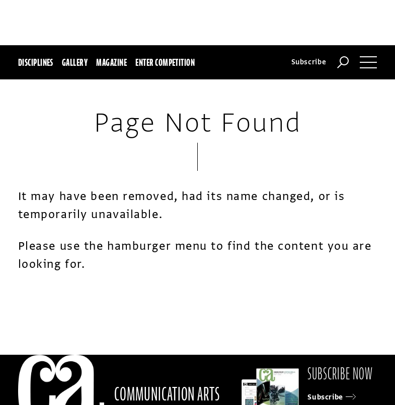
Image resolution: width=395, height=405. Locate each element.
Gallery (75, 62)
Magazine (111, 62)
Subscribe (309, 62)
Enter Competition (165, 62)
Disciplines (35, 62)
